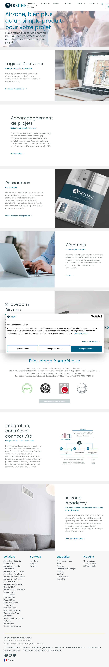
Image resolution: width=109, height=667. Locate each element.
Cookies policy (81, 333)
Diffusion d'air (89, 566)
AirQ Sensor (9, 623)
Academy (34, 561)
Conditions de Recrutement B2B (69, 647)
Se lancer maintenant (16, 89)
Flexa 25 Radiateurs (12, 610)
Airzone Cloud (89, 563)
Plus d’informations (54, 401)
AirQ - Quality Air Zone (13, 618)
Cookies (25, 647)
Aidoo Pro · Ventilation (13, 574)
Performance (63, 577)
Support (56, 3)
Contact (60, 566)
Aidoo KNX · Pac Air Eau (14, 577)
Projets (33, 563)
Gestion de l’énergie (12, 626)
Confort (60, 571)
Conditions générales (41, 647)
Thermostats (89, 561)
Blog (59, 563)
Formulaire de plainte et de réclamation (42, 650)
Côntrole (60, 574)
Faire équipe (18, 154)
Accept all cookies (86, 348)
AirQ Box (7, 621)
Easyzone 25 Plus (11, 613)
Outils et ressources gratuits (19, 216)
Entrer (69, 275)
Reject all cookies (23, 348)
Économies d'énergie (66, 569)
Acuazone (8, 616)
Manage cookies (54, 348)
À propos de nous (64, 561)
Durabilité (61, 579)
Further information (90, 342)
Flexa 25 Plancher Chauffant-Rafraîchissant (11, 605)
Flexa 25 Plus (9, 600)
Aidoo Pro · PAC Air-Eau (14, 571)
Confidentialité (11, 647)
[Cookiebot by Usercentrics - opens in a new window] (92, 316)
